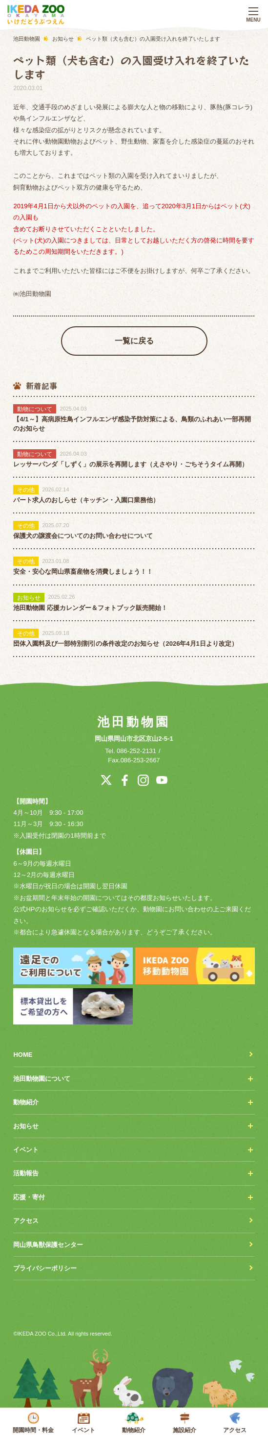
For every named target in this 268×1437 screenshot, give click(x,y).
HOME (22, 1054)
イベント (84, 1423)
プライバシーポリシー (45, 1268)
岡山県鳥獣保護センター (48, 1244)
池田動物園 (133, 722)
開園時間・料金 (33, 1423)
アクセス (234, 1423)
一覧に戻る (134, 341)
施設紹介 (184, 1423)
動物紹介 (134, 1423)
